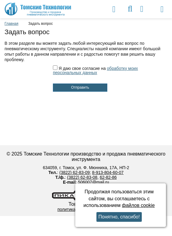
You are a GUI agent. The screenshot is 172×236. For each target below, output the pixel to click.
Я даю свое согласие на (95, 70)
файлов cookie (138, 205)
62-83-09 (81, 172)
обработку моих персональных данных (95, 70)
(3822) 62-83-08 (82, 177)
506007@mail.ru (93, 182)
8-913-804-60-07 (108, 172)
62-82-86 (108, 177)
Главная (11, 23)
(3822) (66, 172)
